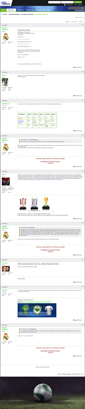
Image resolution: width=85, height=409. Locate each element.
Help (76, 4)
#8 (82, 286)
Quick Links (39, 10)
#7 (82, 259)
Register (80, 4)
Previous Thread (39, 367)
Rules (48, 10)
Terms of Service (76, 374)
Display (80, 21)
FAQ (45, 10)
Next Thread (46, 367)
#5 (82, 170)
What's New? (11, 10)
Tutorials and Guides (14, 14)
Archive (59, 374)
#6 (82, 222)
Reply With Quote (78, 67)
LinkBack (67, 21)
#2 (82, 71)
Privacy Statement (66, 374)
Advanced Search (79, 10)
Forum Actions (30, 10)
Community (21, 10)
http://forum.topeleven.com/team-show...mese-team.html (36, 301)
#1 (82, 24)
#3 (82, 100)
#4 (82, 135)
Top (82, 374)
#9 (82, 324)
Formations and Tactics (27, 14)
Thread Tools (74, 21)
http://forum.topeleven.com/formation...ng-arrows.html (36, 302)
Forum (3, 10)
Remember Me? (69, 4)
